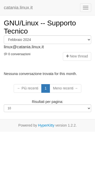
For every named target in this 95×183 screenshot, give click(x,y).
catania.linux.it (18, 7)
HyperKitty (46, 125)
